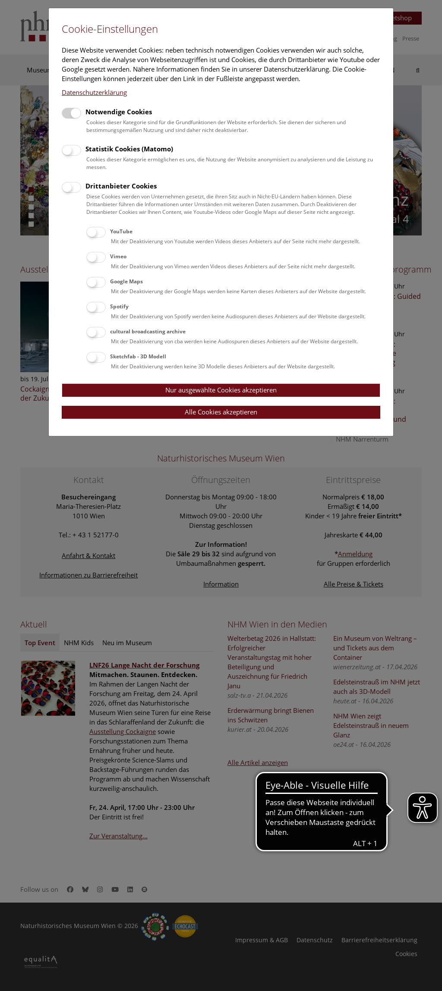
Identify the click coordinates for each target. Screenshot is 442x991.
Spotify (119, 306)
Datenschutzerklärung (94, 92)
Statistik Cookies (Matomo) (129, 148)
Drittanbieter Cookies (121, 186)
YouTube (121, 231)
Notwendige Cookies (118, 111)
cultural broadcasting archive (148, 331)
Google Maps (126, 281)
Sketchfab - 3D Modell (138, 356)
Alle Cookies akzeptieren (221, 412)
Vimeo (118, 256)
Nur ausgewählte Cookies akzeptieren (221, 390)
